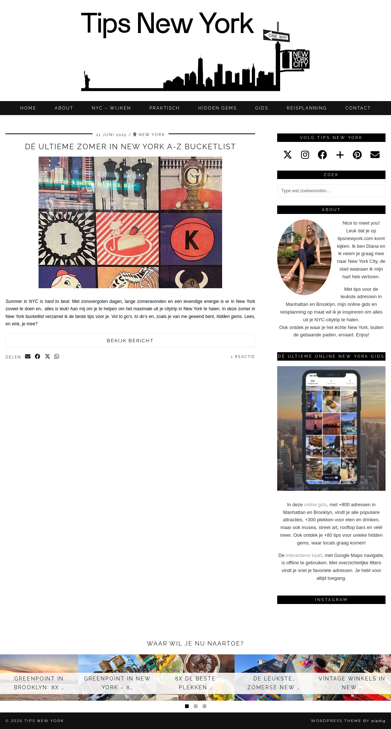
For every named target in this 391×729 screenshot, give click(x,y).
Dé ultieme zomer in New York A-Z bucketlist (130, 146)
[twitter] (287, 155)
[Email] (375, 155)
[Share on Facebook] (38, 357)
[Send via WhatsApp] (57, 357)
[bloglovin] (340, 155)
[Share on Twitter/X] (48, 357)
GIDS (261, 108)
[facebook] (322, 155)
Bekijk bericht (130, 340)
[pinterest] (357, 155)
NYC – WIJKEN (111, 108)
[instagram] (305, 155)
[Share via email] (28, 357)
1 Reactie (243, 357)
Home (28, 108)
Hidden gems (217, 108)
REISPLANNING (307, 108)
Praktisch (164, 108)
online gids (315, 504)
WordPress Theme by (348, 720)
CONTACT (358, 108)
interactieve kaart (304, 555)
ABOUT (64, 108)
